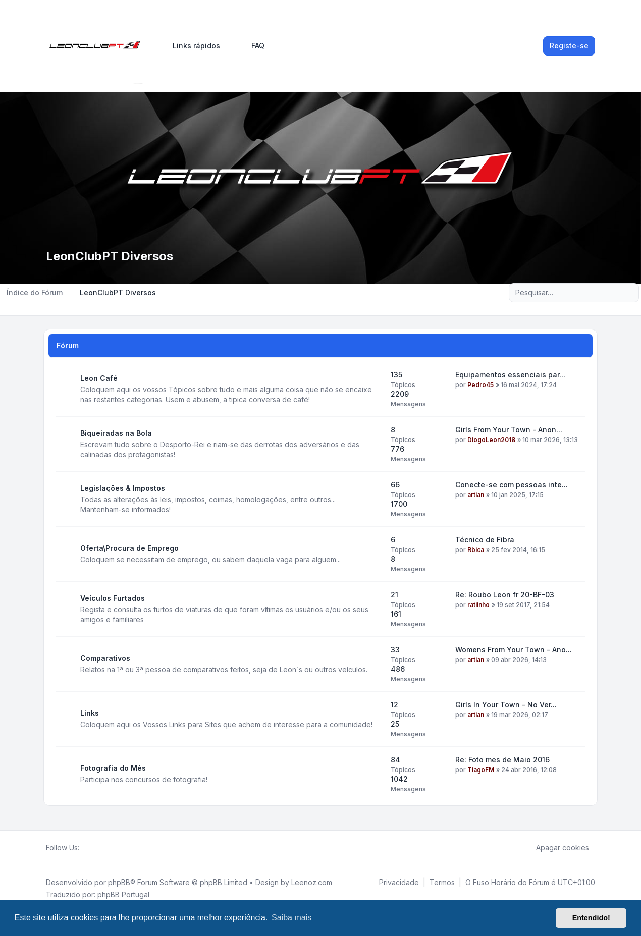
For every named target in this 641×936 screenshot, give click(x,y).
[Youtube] (101, 848)
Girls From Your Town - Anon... (508, 429)
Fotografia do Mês (113, 768)
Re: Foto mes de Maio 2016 (502, 759)
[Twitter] (93, 848)
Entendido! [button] (591, 918)
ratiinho (478, 605)
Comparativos (105, 658)
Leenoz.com (311, 882)
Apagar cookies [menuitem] (556, 847)
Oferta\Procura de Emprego (129, 548)
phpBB (119, 882)
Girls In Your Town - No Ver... (506, 704)
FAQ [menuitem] (251, 45)
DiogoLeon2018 (491, 440)
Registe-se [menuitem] (569, 45)
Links (89, 713)
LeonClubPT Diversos (109, 256)
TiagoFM (480, 770)
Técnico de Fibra (484, 539)
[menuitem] (191, 46)
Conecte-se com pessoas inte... (511, 484)
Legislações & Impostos (122, 488)
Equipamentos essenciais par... (510, 374)
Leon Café (99, 378)
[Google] (110, 848)
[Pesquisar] (610, 292)
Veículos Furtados (112, 598)
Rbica (475, 550)
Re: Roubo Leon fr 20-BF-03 (504, 594)
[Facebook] (85, 848)
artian (475, 495)
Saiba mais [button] (291, 917)
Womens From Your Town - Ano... (513, 649)
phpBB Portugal (123, 894)
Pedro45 (480, 385)
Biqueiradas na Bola (116, 433)
